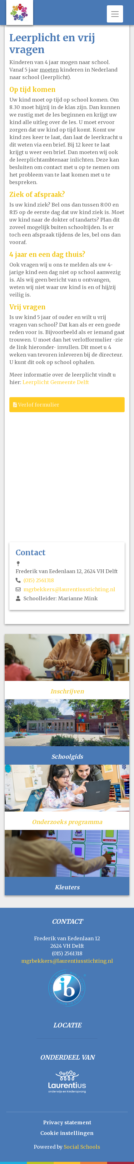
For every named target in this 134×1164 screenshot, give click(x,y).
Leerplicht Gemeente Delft (55, 382)
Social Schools (82, 1147)
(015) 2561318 (38, 580)
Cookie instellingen (67, 1133)
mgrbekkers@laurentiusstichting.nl (69, 589)
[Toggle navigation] (115, 13)
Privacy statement (67, 1122)
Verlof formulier (36, 405)
